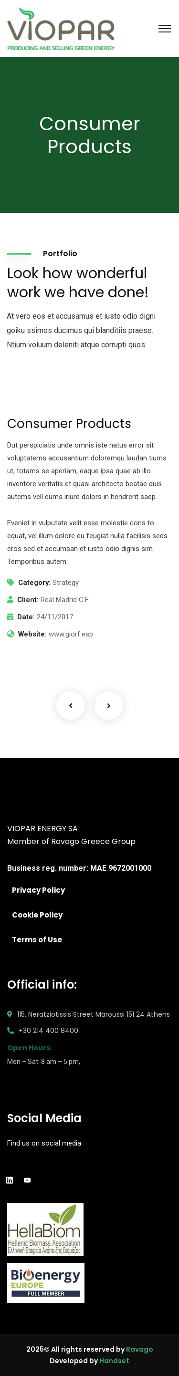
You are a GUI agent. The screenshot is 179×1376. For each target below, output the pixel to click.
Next (109, 705)
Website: (32, 634)
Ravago (139, 1349)
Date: (26, 617)
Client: (28, 599)
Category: (34, 582)
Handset (114, 1361)
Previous (70, 705)
